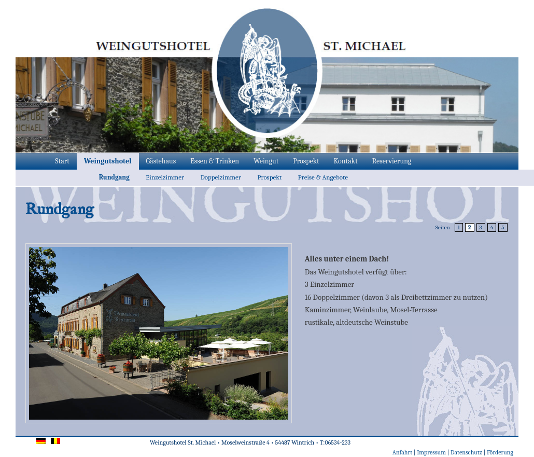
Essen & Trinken (214, 161)
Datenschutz (466, 452)
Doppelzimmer (221, 177)
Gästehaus (161, 161)
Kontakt (346, 161)
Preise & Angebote (323, 177)
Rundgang (114, 177)
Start (62, 161)
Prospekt (306, 161)
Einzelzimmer (165, 177)
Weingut (266, 161)
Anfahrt (402, 452)
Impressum (431, 452)
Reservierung (392, 161)
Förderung (500, 452)
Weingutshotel (108, 161)
